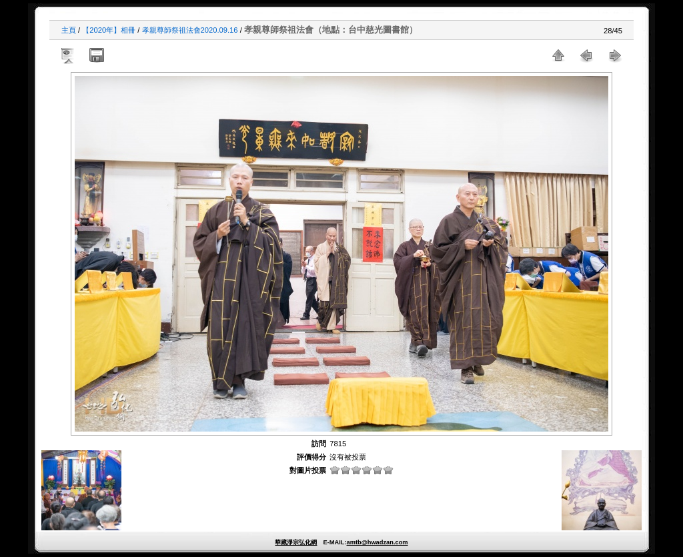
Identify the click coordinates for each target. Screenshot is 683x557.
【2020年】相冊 (108, 30)
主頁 (68, 30)
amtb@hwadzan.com (377, 542)
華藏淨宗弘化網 (296, 542)
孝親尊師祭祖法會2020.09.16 (190, 30)
